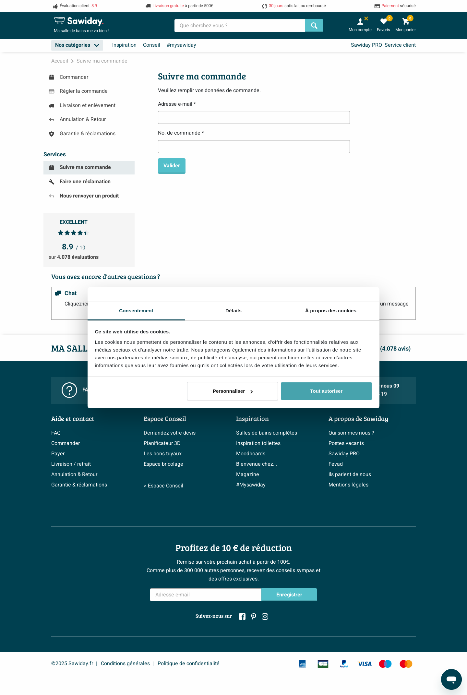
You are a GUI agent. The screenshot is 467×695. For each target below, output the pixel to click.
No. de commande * (181, 133)
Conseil (151, 45)
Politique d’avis (68, 495)
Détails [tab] (233, 310)
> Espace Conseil (163, 511)
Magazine (247, 474)
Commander (65, 443)
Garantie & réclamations (79, 485)
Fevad (336, 464)
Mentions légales (348, 485)
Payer (58, 454)
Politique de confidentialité (189, 663)
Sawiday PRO (366, 45)
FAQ (56, 433)
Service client (400, 45)
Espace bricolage (163, 464)
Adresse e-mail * (177, 104)
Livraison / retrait (71, 464)
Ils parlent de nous (350, 474)
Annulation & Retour (74, 474)
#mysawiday (181, 45)
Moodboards (250, 454)
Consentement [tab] (136, 310)
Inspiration (124, 45)
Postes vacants (346, 443)
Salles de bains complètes (266, 433)
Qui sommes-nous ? (351, 433)
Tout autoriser (326, 391)
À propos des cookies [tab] (330, 310)
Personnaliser (233, 391)
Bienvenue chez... (256, 464)
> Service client (69, 511)
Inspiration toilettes (258, 443)
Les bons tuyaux (163, 454)
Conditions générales (125, 663)
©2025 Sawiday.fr (72, 663)
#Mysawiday (251, 485)
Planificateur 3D (162, 443)
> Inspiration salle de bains (267, 511)
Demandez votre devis (170, 433)
